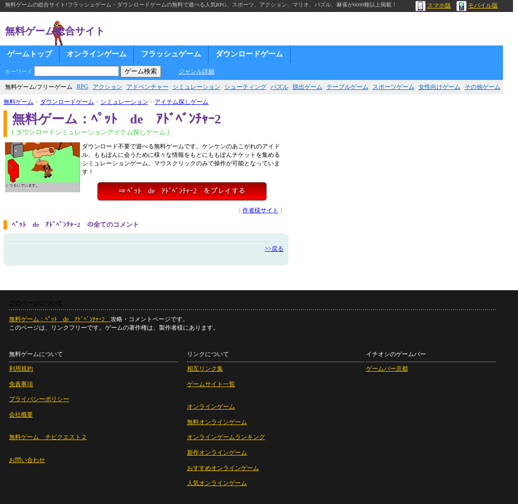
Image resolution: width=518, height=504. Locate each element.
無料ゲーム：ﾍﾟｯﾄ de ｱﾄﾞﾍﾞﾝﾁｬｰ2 (59, 319)
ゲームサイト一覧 (211, 384)
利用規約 (21, 368)
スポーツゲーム (393, 86)
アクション (107, 86)
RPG (82, 86)
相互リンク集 (205, 368)
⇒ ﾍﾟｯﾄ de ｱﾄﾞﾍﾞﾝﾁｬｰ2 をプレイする (182, 191)
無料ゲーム (19, 101)
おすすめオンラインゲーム (223, 468)
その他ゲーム (482, 86)
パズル (279, 86)
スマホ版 (433, 5)
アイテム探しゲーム (181, 101)
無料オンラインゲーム (217, 422)
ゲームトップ (29, 54)
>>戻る (274, 248)
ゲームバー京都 (387, 368)
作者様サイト (260, 210)
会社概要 (21, 414)
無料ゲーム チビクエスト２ (48, 437)
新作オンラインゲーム (217, 452)
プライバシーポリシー (39, 399)
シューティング (245, 86)
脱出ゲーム (307, 86)
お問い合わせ (27, 460)
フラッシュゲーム (171, 54)
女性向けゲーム (439, 86)
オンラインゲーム (96, 54)
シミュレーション (196, 86)
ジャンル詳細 (196, 71)
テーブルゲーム (347, 86)
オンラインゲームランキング (226, 437)
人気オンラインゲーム (217, 483)
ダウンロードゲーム (249, 54)
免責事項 (21, 384)
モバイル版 (477, 5)
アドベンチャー (147, 86)
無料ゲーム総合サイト (55, 30)
